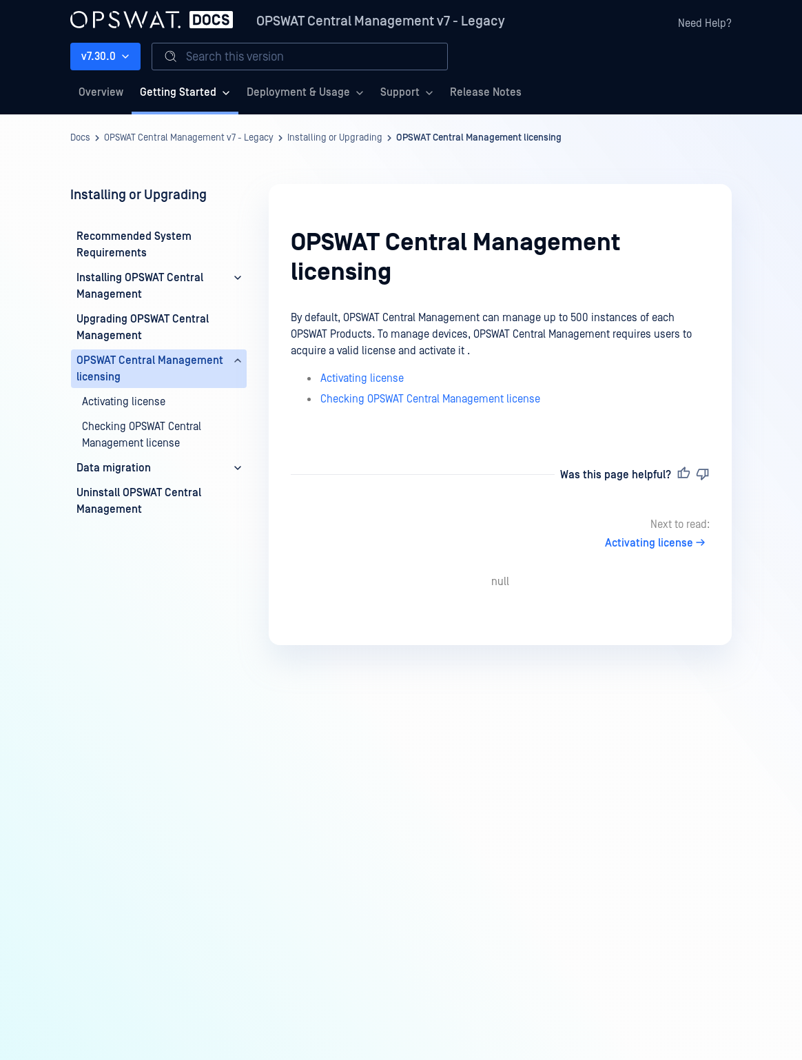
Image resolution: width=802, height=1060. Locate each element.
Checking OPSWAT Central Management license (430, 399)
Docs (80, 137)
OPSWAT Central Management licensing (479, 137)
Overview (101, 92)
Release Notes (486, 92)
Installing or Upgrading (334, 137)
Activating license (362, 378)
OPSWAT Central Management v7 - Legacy (380, 21)
